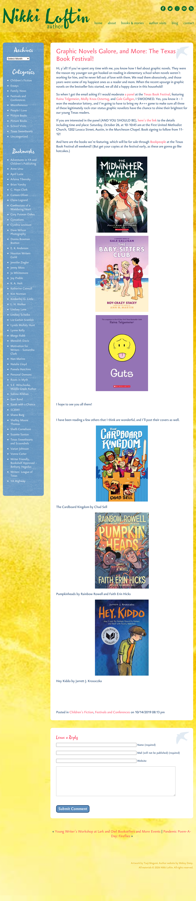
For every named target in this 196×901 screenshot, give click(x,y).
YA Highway (17, 481)
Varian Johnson (19, 449)
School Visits (18, 126)
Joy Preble (16, 278)
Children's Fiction (21, 80)
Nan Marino (17, 359)
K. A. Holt (16, 283)
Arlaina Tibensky (20, 179)
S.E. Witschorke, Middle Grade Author (23, 387)
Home (98, 23)
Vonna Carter (18, 454)
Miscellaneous (19, 105)
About (112, 23)
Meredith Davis (19, 341)
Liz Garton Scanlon (22, 320)
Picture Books (18, 116)
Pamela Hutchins (20, 369)
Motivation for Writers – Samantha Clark (22, 350)
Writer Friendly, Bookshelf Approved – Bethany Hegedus (23, 463)
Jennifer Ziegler (19, 263)
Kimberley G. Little (21, 299)
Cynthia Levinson (20, 225)
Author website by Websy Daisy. (176, 869)
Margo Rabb (17, 336)
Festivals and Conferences (18, 98)
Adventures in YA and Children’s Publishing (23, 162)
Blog (175, 23)
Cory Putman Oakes (22, 214)
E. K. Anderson (19, 248)
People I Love (18, 111)
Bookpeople (158, 142)
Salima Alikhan (19, 394)
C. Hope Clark (18, 190)
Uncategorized (19, 137)
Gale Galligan (125, 99)
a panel (129, 94)
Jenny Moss (17, 268)
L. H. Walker (18, 304)
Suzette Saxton (19, 435)
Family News (18, 91)
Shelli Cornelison (20, 429)
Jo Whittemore (19, 273)
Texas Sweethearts (21, 131)
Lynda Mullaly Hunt (22, 325)
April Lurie (16, 174)
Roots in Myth (19, 380)
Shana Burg (17, 415)
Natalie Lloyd (18, 364)
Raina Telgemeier (67, 99)
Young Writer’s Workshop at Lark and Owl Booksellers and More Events (107, 837)
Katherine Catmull (21, 289)
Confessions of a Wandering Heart (20, 207)
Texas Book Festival (157, 94)
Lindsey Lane (18, 309)
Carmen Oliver (19, 195)
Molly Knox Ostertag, (95, 99)
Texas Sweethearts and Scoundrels (21, 441)
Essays (14, 86)
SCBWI (15, 410)
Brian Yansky (18, 185)
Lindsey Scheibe (20, 315)
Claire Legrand (19, 200)
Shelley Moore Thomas (19, 422)
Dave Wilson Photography (18, 232)
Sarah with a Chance (22, 405)
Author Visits (157, 23)
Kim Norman (18, 294)
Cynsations (17, 220)
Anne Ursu (16, 169)
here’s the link (147, 120)
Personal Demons (21, 375)
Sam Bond (16, 399)
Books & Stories (132, 23)
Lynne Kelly (17, 330)
